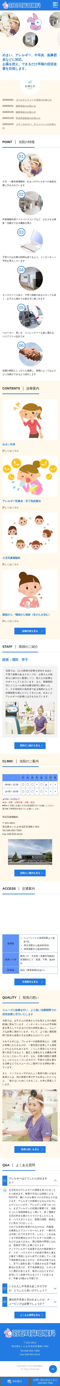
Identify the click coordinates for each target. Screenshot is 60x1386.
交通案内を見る (30, 982)
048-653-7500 (14, 830)
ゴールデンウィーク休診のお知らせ (34, 100)
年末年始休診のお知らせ (28, 118)
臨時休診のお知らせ (26, 106)
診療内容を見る (30, 631)
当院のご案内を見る (30, 873)
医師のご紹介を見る (30, 745)
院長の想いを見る (30, 1149)
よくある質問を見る (30, 1315)
